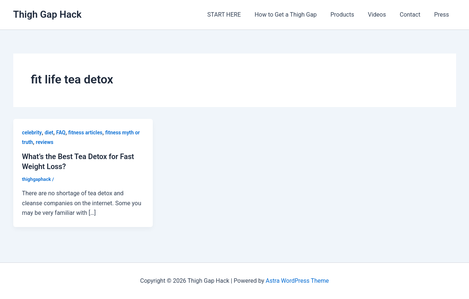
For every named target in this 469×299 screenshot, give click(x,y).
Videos (382, 14)
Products (349, 14)
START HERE (235, 14)
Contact (413, 14)
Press (442, 14)
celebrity (32, 132)
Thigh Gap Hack (47, 14)
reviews (45, 142)
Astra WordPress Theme (297, 280)
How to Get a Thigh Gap (294, 14)
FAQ (61, 132)
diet (49, 132)
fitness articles (86, 132)
